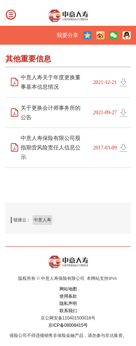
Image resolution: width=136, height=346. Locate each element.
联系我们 (68, 310)
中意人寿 (42, 219)
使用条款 (68, 296)
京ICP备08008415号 (68, 325)
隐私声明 (68, 303)
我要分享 (67, 35)
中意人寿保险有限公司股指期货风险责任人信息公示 (51, 147)
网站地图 (68, 288)
